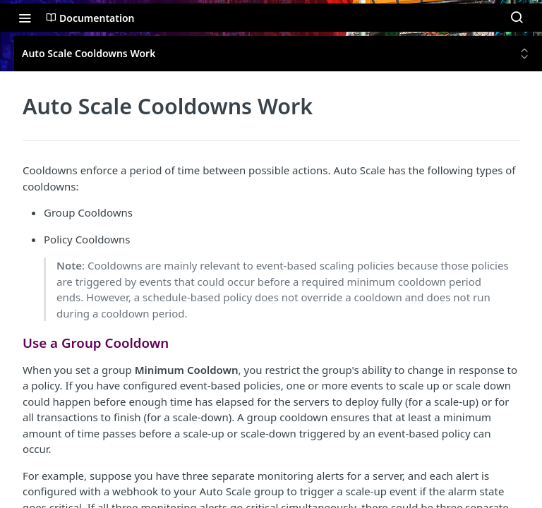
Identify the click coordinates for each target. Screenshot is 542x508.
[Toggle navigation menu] (24, 17)
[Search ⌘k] (516, 17)
